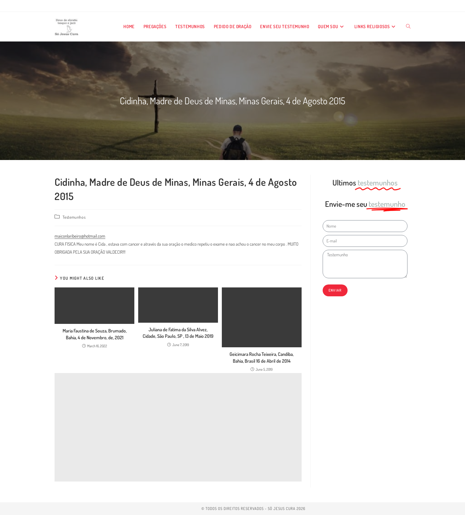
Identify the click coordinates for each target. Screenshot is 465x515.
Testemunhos (74, 217)
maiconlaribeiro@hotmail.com (80, 236)
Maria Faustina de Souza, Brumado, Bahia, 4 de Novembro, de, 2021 (95, 334)
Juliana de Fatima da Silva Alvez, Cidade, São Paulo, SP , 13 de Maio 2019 (178, 333)
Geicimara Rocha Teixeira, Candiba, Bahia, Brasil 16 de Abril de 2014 (262, 357)
